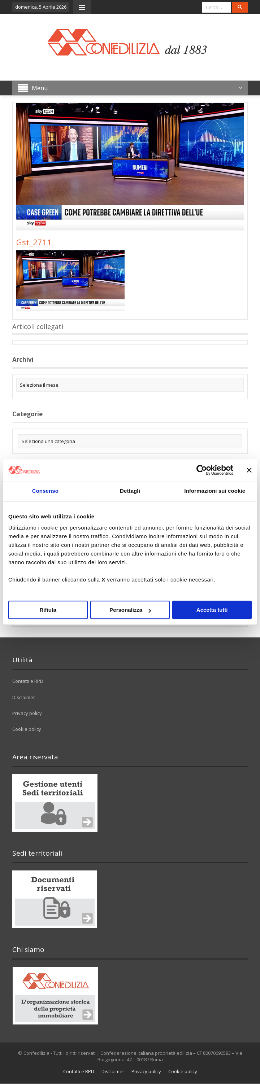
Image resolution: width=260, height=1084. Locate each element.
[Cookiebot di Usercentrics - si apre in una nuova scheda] (201, 470)
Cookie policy (26, 729)
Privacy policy (27, 713)
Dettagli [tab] (130, 491)
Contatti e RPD (27, 681)
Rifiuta (47, 610)
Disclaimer (23, 697)
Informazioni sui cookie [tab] (214, 491)
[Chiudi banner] (249, 470)
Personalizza (130, 610)
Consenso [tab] (45, 491)
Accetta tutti (212, 610)
